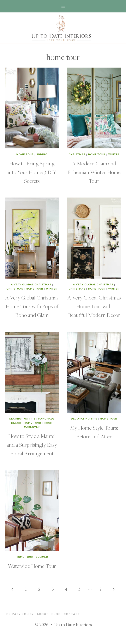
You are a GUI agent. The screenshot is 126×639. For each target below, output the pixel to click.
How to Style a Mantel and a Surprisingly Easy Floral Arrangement (32, 444)
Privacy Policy (20, 614)
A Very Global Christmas (31, 284)
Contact (72, 614)
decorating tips (22, 418)
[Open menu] (63, 6)
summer (42, 556)
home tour (25, 154)
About (43, 614)
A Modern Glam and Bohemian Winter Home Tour (94, 172)
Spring (41, 154)
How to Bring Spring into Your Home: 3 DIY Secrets (32, 172)
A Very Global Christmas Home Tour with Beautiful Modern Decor (94, 306)
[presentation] (32, 108)
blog (56, 614)
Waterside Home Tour (32, 565)
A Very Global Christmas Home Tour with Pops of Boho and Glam (32, 306)
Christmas (77, 154)
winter (114, 154)
